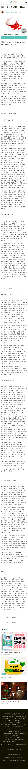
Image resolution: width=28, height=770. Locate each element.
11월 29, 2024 (4, 655)
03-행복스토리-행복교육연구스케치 (10, 734)
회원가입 (23, 744)
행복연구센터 (16, 744)
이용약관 (23, 742)
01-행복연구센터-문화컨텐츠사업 (14, 716)
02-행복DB (5, 719)
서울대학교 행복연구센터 (11, 12)
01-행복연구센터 (7, 714)
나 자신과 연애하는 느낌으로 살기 (10, 702)
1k (8, 680)
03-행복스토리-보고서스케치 (17, 727)
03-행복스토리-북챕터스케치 (14, 729)
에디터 (18, 742)
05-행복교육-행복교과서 (17, 736)
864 (8, 655)
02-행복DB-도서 (12, 719)
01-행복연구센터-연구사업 (20, 718)
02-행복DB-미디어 (9, 721)
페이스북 (10, 744)
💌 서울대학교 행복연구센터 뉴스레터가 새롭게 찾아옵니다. (14, 746)
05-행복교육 (7, 736)
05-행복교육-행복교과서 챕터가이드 (14, 738)
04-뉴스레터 (22, 734)
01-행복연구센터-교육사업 (18, 714)
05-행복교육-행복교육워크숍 (11, 740)
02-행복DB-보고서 (18, 721)
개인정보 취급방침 (6, 742)
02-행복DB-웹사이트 (5, 725)
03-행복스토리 (7, 727)
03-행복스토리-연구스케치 (8, 731)
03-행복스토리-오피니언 (20, 731)
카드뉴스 (4, 650)
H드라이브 (20, 740)
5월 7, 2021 (21, 12)
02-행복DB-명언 (21, 719)
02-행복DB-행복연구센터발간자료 (19, 725)
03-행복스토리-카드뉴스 (14, 733)
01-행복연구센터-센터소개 (7, 718)
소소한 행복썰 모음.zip (7, 678)
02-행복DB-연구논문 (19, 723)
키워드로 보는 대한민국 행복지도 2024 (11, 653)
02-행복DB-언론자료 (8, 723)
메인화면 (14, 742)
